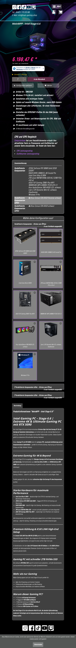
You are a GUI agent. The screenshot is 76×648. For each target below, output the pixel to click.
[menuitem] (57, 6)
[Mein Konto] (54, 12)
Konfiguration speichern (23, 85)
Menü (57, 6)
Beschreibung (17, 406)
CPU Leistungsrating (24, 150)
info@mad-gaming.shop (27, 15)
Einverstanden (38, 645)
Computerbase (19, 140)
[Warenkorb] (60, 12)
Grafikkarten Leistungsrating (27, 153)
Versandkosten (24, 63)
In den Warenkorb (43, 79)
